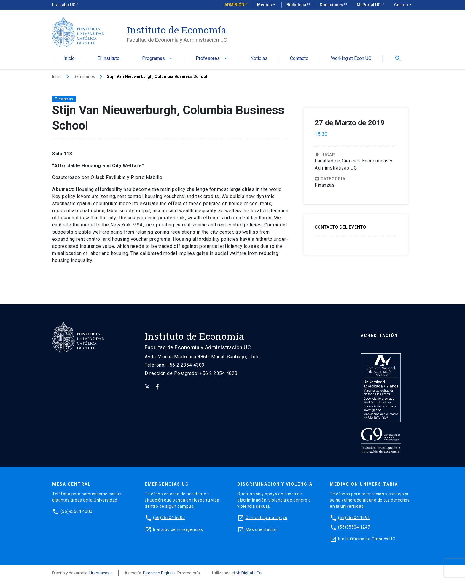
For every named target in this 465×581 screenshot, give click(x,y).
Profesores (212, 58)
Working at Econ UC (351, 58)
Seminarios (84, 76)
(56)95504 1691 (354, 517)
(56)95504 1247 (354, 527)
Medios (267, 5)
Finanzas (64, 99)
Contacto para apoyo (267, 517)
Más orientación (262, 529)
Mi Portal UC (369, 4)
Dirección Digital (158, 573)
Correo (403, 5)
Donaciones (332, 4)
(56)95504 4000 (76, 511)
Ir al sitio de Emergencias (178, 529)
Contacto (299, 58)
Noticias (258, 58)
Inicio (69, 58)
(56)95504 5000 (169, 517)
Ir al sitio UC (63, 4)
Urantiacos (99, 573)
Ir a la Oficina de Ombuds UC (366, 539)
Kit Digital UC (247, 573)
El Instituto (108, 58)
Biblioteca (296, 4)
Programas (157, 58)
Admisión (234, 4)
